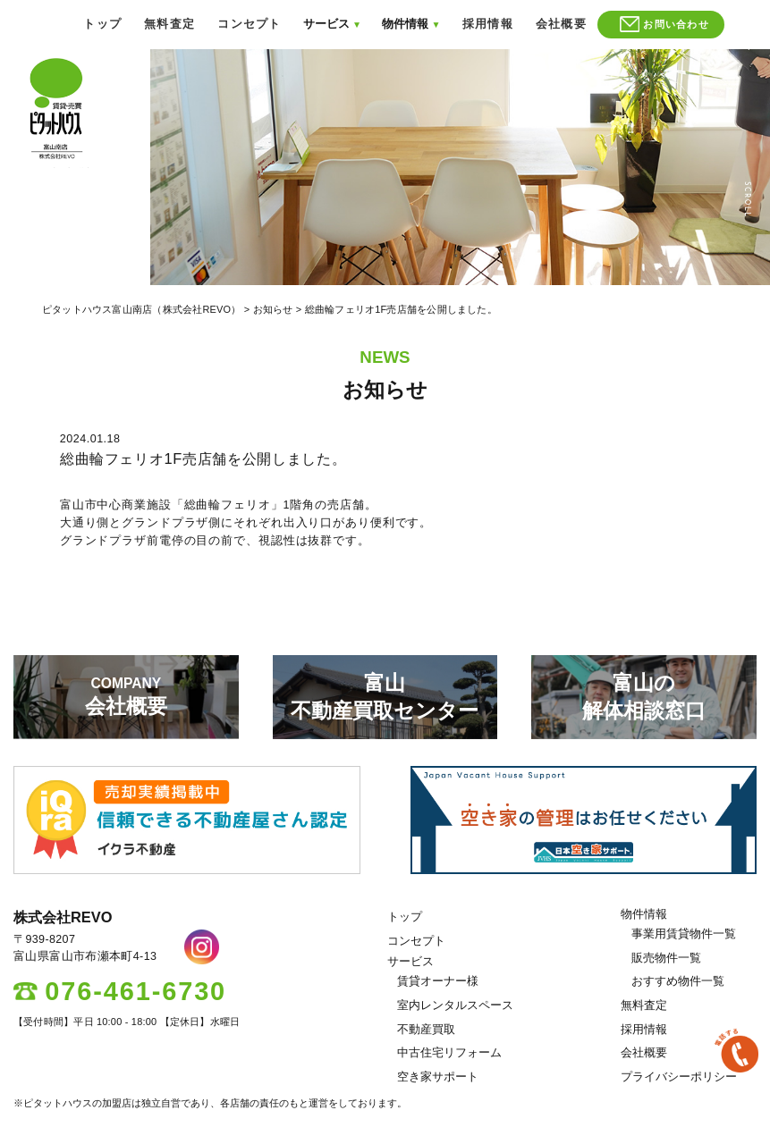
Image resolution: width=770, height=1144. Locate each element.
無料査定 (169, 24)
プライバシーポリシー (679, 1077)
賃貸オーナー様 (437, 981)
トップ (102, 24)
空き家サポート (437, 1077)
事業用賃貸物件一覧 (683, 934)
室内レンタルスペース (455, 1005)
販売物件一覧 (666, 958)
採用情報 (487, 24)
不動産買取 (426, 1029)
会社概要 (561, 24)
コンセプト (249, 24)
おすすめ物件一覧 (677, 981)
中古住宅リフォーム (449, 1053)
